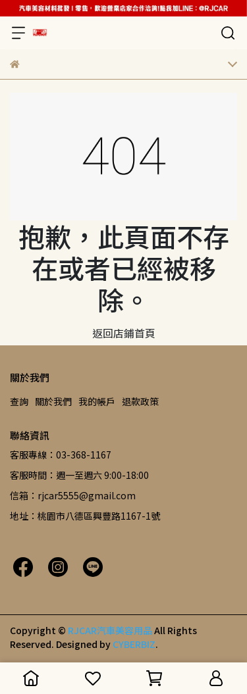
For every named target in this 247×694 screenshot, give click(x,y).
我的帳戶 (96, 401)
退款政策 (140, 401)
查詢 (19, 401)
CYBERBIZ (134, 644)
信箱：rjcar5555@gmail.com (73, 495)
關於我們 (53, 401)
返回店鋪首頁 (123, 333)
